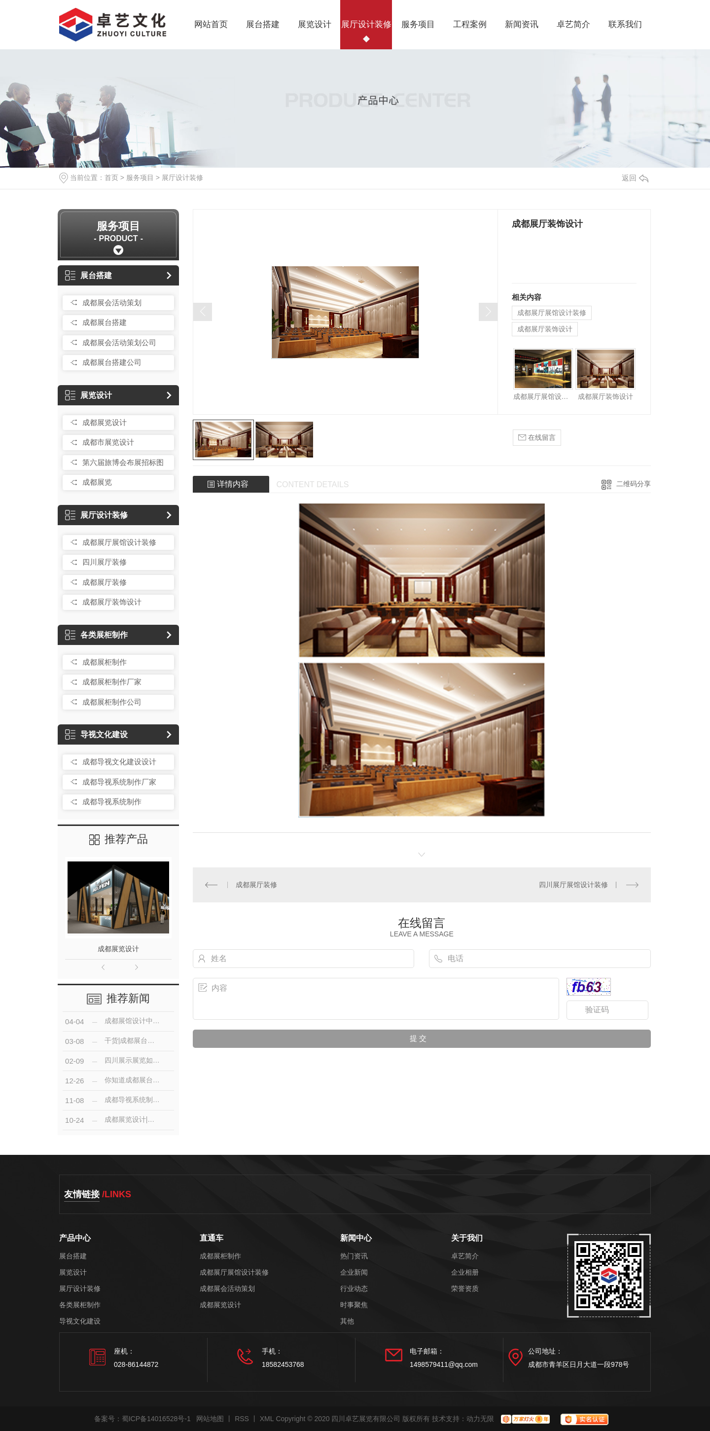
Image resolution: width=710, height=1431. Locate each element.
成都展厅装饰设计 (112, 602)
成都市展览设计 (108, 442)
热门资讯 (354, 1256)
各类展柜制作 (96, 635)
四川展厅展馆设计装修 (573, 885)
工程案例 (470, 24)
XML (267, 1419)
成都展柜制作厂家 (112, 682)
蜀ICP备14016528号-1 (156, 1419)
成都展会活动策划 (112, 302)
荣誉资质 (465, 1288)
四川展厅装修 (104, 562)
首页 (111, 177)
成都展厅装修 (104, 582)
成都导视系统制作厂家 (119, 782)
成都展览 (97, 482)
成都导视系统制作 (112, 801)
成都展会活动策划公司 (119, 342)
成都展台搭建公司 (112, 362)
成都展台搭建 (104, 322)
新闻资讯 (521, 24)
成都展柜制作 (104, 662)
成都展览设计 (104, 422)
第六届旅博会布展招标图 (123, 462)
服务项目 (418, 24)
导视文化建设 (96, 734)
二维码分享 (633, 484)
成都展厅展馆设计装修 (119, 542)
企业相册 (465, 1272)
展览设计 (314, 24)
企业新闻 (354, 1272)
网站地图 (210, 1419)
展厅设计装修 (366, 24)
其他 (347, 1321)
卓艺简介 (573, 24)
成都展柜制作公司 (112, 702)
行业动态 (354, 1288)
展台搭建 (263, 24)
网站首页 (211, 24)
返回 (635, 178)
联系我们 (625, 24)
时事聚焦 (354, 1305)
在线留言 (537, 437)
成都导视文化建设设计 (119, 761)
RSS (242, 1419)
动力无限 (480, 1419)
